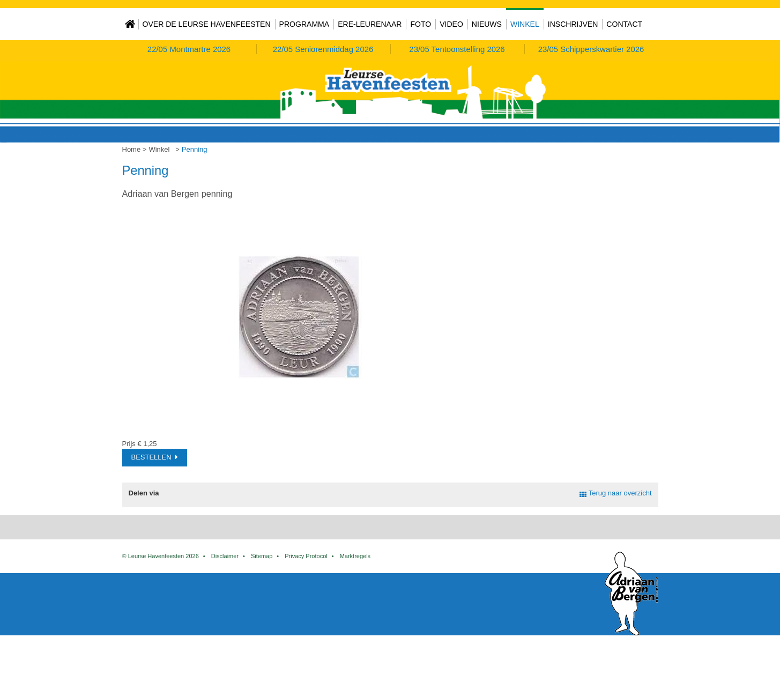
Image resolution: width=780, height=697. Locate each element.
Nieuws (487, 24)
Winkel (524, 24)
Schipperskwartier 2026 (591, 49)
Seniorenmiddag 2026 (323, 49)
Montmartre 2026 (189, 49)
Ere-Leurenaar (370, 24)
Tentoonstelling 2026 (456, 49)
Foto (420, 24)
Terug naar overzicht (620, 493)
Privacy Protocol (306, 609)
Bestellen (151, 457)
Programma (304, 24)
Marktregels (355, 609)
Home (130, 24)
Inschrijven (573, 24)
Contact (624, 24)
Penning (194, 149)
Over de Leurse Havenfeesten (207, 24)
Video (451, 24)
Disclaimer (225, 609)
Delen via (144, 493)
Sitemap (261, 609)
